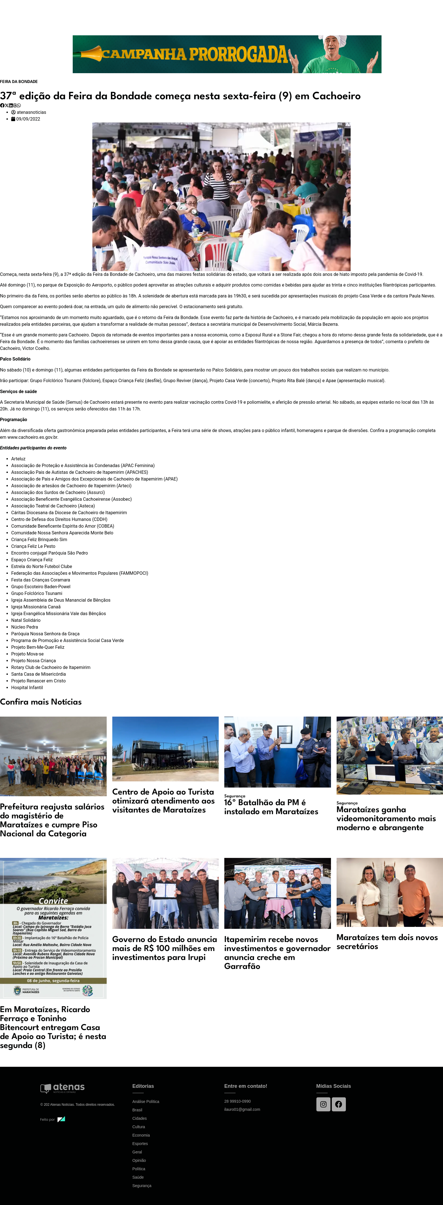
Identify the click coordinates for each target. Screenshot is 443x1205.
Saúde (138, 1177)
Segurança (142, 1185)
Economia (141, 1135)
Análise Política (146, 1101)
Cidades (140, 1118)
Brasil (137, 1110)
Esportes (140, 1143)
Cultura (139, 1127)
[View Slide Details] (227, 54)
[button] (2, 105)
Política (139, 1169)
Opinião (139, 1160)
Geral (137, 1152)
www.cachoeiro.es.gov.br (32, 437)
